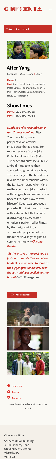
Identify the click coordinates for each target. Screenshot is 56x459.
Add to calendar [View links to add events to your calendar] (23, 294)
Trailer (15, 392)
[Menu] (50, 8)
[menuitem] (50, 8)
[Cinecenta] (23, 9)
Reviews (17, 386)
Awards (16, 398)
